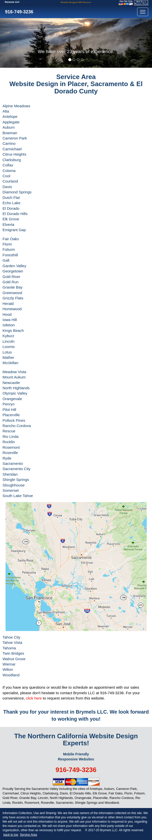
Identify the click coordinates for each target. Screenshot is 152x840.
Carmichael (12, 149)
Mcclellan (10, 363)
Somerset (11, 490)
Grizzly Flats (13, 298)
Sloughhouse (14, 485)
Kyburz (8, 336)
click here (34, 698)
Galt (6, 260)
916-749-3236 (18, 11)
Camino (9, 143)
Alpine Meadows (16, 106)
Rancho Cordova (17, 426)
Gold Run (10, 282)
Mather (8, 357)
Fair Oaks (11, 239)
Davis (7, 187)
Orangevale (12, 399)
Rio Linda (10, 436)
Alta (6, 111)
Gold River (11, 276)
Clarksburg (12, 160)
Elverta (8, 224)
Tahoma (9, 648)
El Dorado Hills (15, 214)
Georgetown (13, 271)
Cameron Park (15, 138)
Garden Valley (14, 266)
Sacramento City (17, 469)
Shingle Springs (16, 479)
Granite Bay (12, 287)
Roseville (10, 452)
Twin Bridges (13, 653)
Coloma (9, 170)
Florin (7, 244)
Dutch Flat (11, 197)
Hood (7, 314)
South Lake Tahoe (18, 496)
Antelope (10, 116)
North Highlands (16, 388)
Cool (6, 176)
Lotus (7, 352)
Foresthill (10, 255)
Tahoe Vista (12, 642)
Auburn (9, 127)
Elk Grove (11, 219)
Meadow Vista (14, 372)
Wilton (8, 669)
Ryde (7, 458)
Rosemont (11, 447)
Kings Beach (13, 330)
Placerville (11, 415)
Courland (10, 181)
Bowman (10, 133)
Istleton (9, 325)
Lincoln (9, 341)
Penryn (9, 404)
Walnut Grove (14, 659)
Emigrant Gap (14, 230)
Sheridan (10, 474)
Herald (8, 303)
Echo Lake (11, 203)
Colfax (8, 165)
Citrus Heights (14, 154)
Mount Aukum (14, 377)
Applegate (11, 122)
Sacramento (13, 463)
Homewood (12, 309)
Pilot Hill (9, 409)
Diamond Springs (17, 192)
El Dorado (11, 208)
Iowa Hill (10, 320)
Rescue (9, 431)
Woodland (11, 675)
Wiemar (9, 664)
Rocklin (9, 442)
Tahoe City (11, 637)
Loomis (9, 346)
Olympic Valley (15, 393)
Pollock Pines (14, 420)
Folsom (9, 249)
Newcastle (11, 382)
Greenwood (12, 293)
